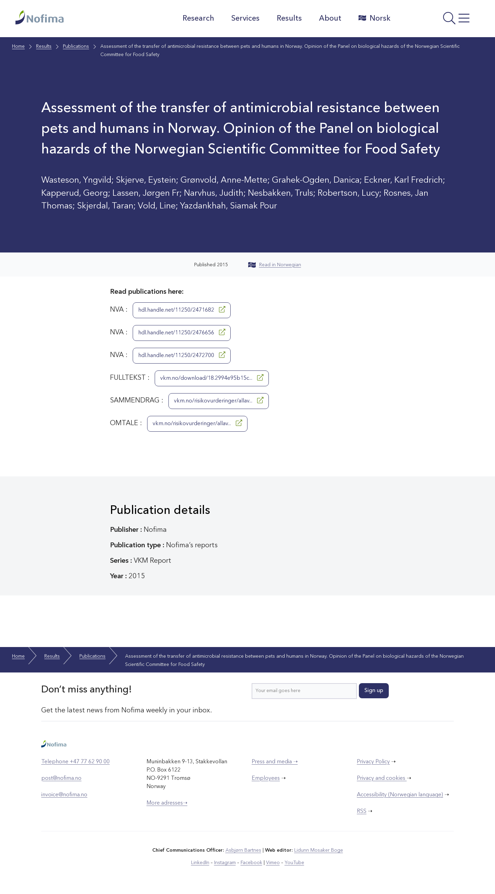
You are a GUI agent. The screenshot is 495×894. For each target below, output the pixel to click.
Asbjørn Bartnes (243, 850)
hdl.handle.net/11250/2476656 (181, 332)
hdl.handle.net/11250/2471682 (181, 309)
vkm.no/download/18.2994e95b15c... (211, 377)
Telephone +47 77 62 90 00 (75, 762)
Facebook (251, 862)
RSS (361, 811)
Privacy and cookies (382, 778)
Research (198, 18)
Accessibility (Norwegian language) (400, 795)
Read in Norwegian (274, 264)
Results (289, 18)
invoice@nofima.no (64, 795)
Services (245, 18)
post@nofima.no (61, 778)
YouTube (294, 862)
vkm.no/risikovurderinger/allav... (218, 400)
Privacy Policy (373, 762)
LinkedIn (200, 862)
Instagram (225, 862)
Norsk (374, 18)
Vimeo (273, 862)
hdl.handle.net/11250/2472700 (181, 355)
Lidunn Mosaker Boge (318, 850)
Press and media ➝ (275, 762)
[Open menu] (438, 20)
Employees (266, 778)
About (330, 18)
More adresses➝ (166, 803)
